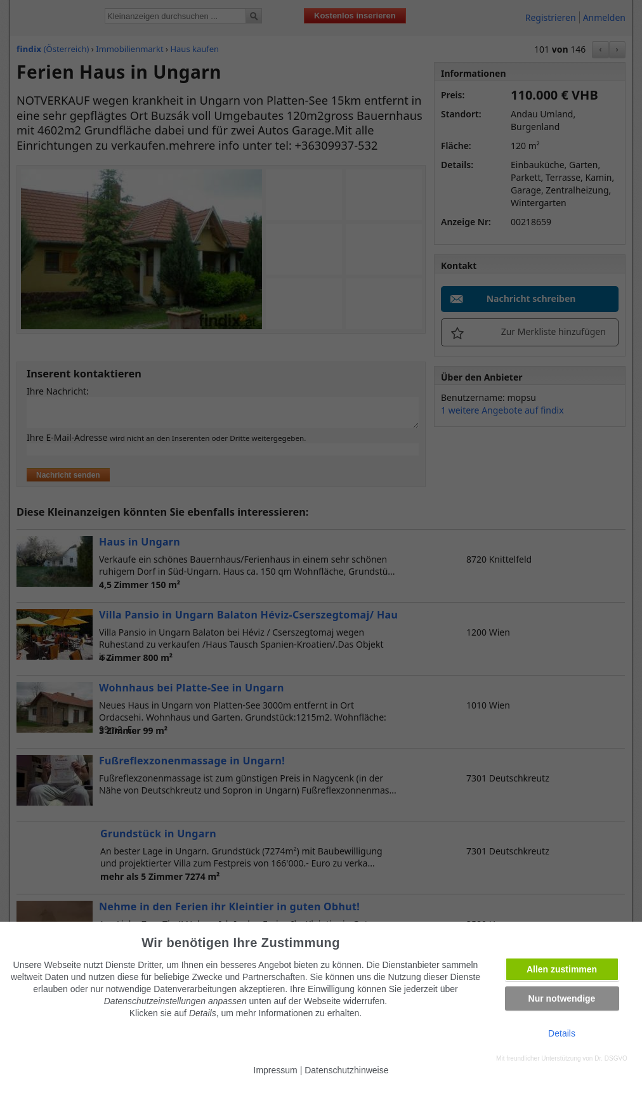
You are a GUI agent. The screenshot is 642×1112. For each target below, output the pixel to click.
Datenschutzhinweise (346, 1070)
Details (561, 1033)
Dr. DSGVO (610, 1058)
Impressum (276, 1070)
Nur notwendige (562, 998)
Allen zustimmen (562, 969)
